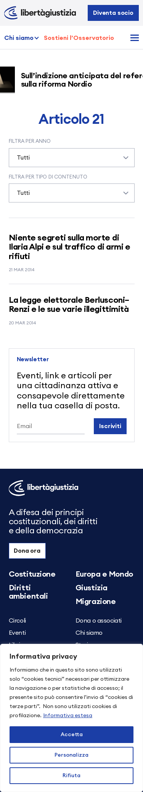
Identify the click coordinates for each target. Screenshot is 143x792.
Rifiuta (71, 775)
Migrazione (96, 601)
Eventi (17, 633)
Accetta (72, 734)
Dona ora (27, 551)
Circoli (17, 621)
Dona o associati (99, 621)
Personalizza (71, 755)
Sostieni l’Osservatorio (79, 38)
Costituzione (32, 574)
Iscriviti (110, 426)
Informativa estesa (67, 715)
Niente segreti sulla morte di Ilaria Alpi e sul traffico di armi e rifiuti (69, 247)
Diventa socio (113, 13)
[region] (71, 718)
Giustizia (92, 588)
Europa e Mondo (104, 574)
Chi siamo (19, 38)
